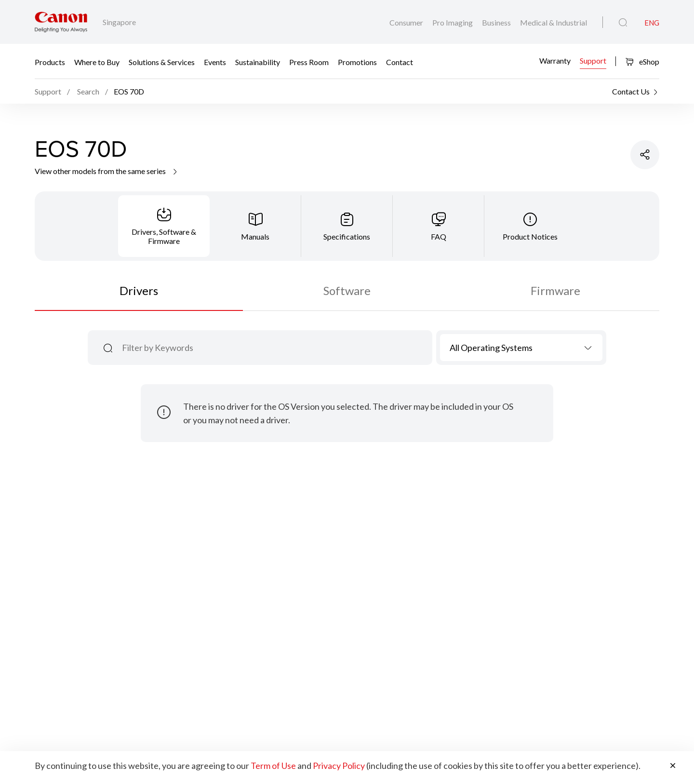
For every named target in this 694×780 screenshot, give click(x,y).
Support (593, 60)
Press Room (309, 61)
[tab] (164, 226)
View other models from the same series (107, 170)
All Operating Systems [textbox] (491, 347)
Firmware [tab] (555, 290)
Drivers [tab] (139, 290)
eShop (642, 61)
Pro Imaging (453, 22)
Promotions (357, 61)
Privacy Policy (339, 765)
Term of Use (273, 765)
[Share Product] (644, 154)
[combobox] (521, 347)
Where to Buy (97, 61)
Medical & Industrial (553, 22)
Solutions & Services (162, 61)
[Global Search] (622, 22)
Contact (399, 61)
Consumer (407, 22)
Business (497, 22)
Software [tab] (347, 290)
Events (215, 61)
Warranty (555, 60)
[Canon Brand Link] (61, 22)
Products (50, 61)
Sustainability (257, 61)
